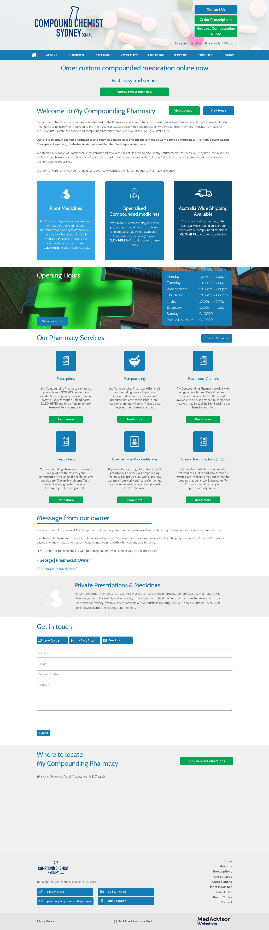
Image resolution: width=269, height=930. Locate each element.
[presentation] (63, 719)
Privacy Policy (45, 921)
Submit (43, 733)
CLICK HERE (188, 234)
